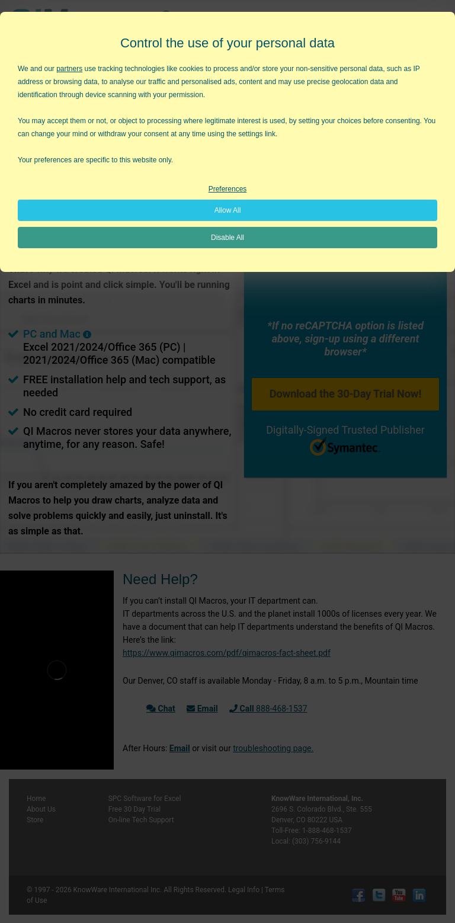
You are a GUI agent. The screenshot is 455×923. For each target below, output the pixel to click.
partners (69, 69)
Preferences (228, 189)
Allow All (227, 210)
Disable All (227, 237)
